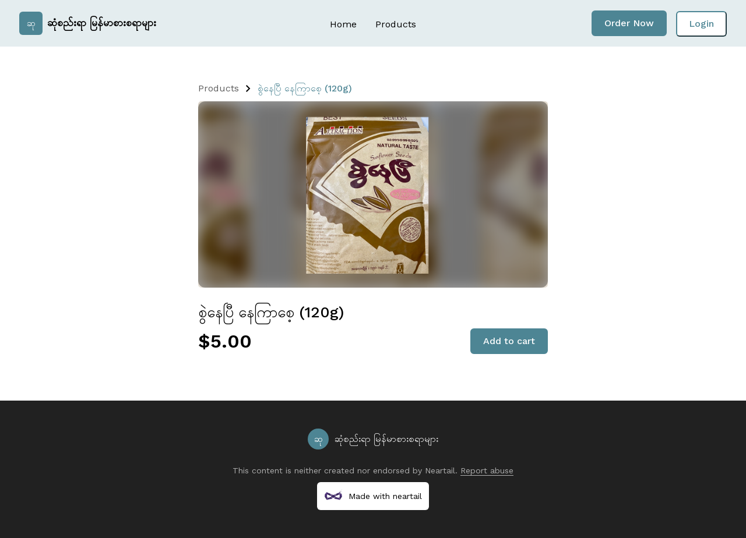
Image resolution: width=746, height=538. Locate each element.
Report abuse (486, 470)
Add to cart (509, 340)
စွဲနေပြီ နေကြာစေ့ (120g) (305, 88)
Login (701, 23)
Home (343, 24)
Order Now (629, 23)
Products (395, 24)
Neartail (440, 470)
